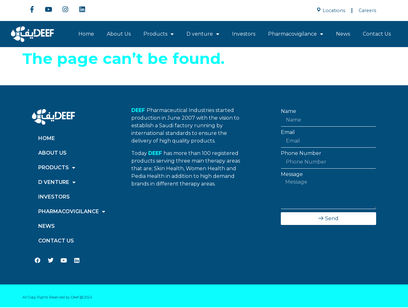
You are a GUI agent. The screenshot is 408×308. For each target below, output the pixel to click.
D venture (202, 34)
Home (86, 35)
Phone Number (301, 154)
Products (158, 34)
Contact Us (377, 35)
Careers (367, 10)
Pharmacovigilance (295, 34)
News (343, 35)
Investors (243, 35)
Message (292, 175)
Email (288, 133)
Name (288, 112)
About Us (119, 35)
